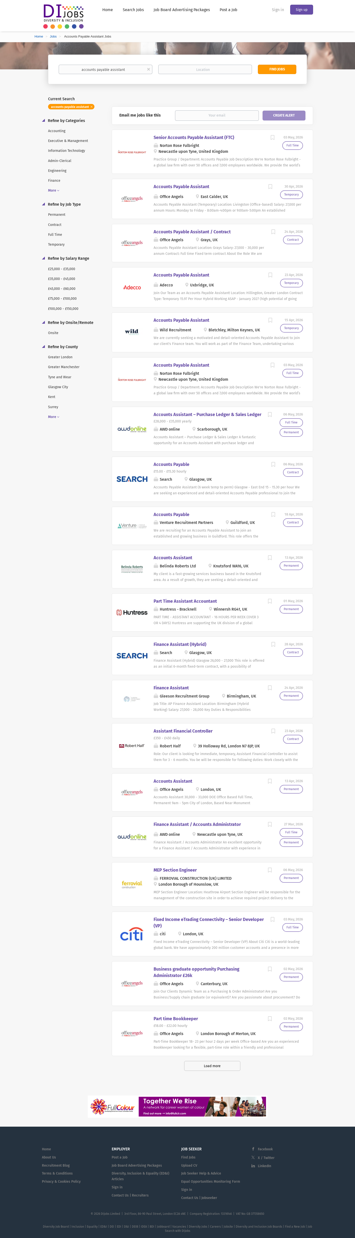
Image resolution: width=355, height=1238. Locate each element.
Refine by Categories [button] (66, 120)
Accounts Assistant (173, 557)
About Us (49, 1157)
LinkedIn (264, 1166)
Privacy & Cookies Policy (61, 1181)
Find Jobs (277, 69)
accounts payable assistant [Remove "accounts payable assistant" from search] (70, 107)
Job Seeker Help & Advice (201, 1173)
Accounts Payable (171, 464)
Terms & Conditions (57, 1173)
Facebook (265, 1149)
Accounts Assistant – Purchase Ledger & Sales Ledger (207, 414)
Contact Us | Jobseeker (199, 1198)
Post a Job (119, 1157)
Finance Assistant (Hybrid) (180, 644)
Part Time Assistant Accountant (185, 601)
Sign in (278, 9)
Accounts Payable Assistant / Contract (192, 232)
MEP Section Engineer (175, 870)
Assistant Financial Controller (183, 731)
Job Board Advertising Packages (137, 1165)
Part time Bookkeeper (176, 1018)
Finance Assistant (171, 688)
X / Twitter (266, 1158)
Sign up (301, 10)
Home (39, 36)
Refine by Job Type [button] (64, 204)
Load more (212, 1066)
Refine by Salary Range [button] (68, 258)
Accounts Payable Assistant (181, 186)
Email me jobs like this (140, 115)
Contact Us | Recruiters (130, 1195)
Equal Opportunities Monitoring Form (210, 1181)
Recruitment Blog (56, 1165)
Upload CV (189, 1165)
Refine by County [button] (62, 346)
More (52, 190)
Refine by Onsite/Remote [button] (70, 322)
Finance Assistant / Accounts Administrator (197, 824)
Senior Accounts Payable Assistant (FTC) (194, 137)
